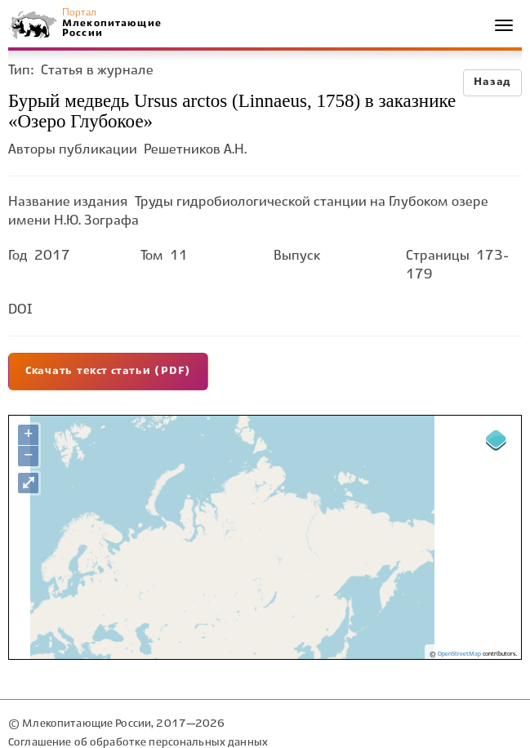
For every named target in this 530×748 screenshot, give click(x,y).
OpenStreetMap (459, 654)
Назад (492, 82)
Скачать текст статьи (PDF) (108, 371)
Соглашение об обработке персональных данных (138, 742)
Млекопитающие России (111, 28)
